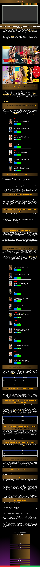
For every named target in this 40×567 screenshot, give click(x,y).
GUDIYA (15, 312)
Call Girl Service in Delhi (21, 472)
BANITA (15, 320)
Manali (25, 547)
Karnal (6, 545)
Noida (6, 551)
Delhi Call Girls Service (33, 256)
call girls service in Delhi (17, 196)
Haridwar (24, 541)
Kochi (15, 545)
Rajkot (34, 551)
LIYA (15, 344)
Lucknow (6, 547)
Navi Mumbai (34, 549)
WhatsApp (19, 123)
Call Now (10, 566)
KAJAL (15, 142)
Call (15, 123)
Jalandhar (15, 543)
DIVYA (15, 118)
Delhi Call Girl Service (18, 113)
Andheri (6, 536)
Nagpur (24, 549)
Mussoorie (15, 549)
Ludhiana (15, 547)
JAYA (15, 150)
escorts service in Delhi (21, 217)
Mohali (34, 547)
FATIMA (15, 273)
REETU (15, 351)
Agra (15, 534)
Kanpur (34, 543)
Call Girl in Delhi (11, 373)
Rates (29, 3)
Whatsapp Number (24, 556)
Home (20, 3)
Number (6, 556)
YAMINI (15, 166)
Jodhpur (24, 543)
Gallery (24, 3)
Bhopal (34, 536)
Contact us (10, 563)
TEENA (15, 264)
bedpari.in (20, 565)
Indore (6, 543)
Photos (7, 563)
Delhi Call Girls (31, 30)
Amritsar (33, 534)
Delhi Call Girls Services (18, 410)
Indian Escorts (20, 558)
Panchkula (15, 551)
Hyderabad (33, 541)
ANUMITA (15, 328)
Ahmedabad (24, 534)
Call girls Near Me (15, 556)
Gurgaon (6, 541)
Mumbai (6, 549)
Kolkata (24, 545)
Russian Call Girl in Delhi (20, 445)
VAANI (15, 297)
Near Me (26, 459)
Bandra (15, 536)
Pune (24, 551)
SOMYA (15, 135)
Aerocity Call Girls (6, 534)
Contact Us (34, 3)
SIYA (15, 335)
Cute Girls (33, 556)
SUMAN (15, 281)
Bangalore (24, 536)
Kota (33, 545)
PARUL (15, 359)
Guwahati (15, 541)
